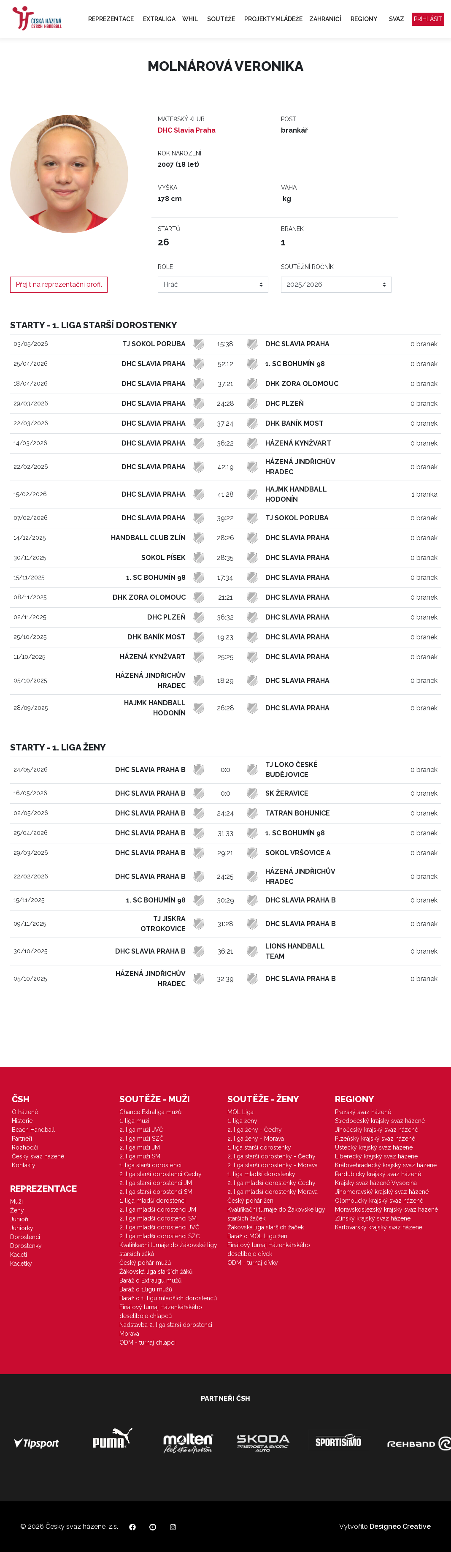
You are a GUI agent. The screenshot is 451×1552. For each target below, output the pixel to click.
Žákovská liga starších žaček (265, 1227)
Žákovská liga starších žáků (155, 1271)
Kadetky (21, 1263)
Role (165, 267)
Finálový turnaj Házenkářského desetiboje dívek (268, 1249)
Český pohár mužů (145, 1262)
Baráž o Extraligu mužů (150, 1280)
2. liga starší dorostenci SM (155, 1191)
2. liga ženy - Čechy (254, 1129)
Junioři (19, 1219)
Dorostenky (26, 1245)
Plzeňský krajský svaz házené (375, 1138)
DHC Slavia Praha (187, 130)
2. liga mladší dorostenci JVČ (159, 1227)
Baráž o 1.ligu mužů (145, 1289)
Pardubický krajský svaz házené (378, 1174)
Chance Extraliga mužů (150, 1112)
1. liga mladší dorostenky (261, 1174)
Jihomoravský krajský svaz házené (382, 1191)
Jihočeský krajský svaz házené (376, 1129)
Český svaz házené (38, 1156)
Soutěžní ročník (307, 267)
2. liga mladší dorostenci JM (157, 1209)
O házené (25, 1112)
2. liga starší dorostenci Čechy (160, 1174)
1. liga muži (134, 1120)
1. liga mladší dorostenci (152, 1200)
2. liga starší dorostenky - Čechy (271, 1156)
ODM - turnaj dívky (252, 1262)
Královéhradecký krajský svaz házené (386, 1165)
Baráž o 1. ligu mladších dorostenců (168, 1298)
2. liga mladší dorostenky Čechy (271, 1183)
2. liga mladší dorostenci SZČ (159, 1236)
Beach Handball (33, 1129)
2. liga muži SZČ (141, 1138)
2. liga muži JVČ (141, 1129)
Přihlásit (428, 19)
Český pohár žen (250, 1200)
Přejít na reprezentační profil (59, 284)
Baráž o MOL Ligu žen (257, 1236)
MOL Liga (240, 1112)
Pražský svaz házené (363, 1112)
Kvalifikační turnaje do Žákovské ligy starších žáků (168, 1249)
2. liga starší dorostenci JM (155, 1183)
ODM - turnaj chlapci (147, 1342)
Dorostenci (25, 1237)
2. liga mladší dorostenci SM (158, 1218)
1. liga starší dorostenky (259, 1147)
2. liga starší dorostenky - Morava (272, 1165)
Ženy (17, 1210)
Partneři (22, 1138)
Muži (16, 1201)
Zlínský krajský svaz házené (372, 1218)
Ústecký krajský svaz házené (374, 1147)
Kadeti (18, 1254)
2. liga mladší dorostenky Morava (272, 1191)
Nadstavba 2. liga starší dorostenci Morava (165, 1329)
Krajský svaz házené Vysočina (376, 1183)
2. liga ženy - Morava (255, 1138)
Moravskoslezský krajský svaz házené (386, 1209)
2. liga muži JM (139, 1147)
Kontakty (23, 1165)
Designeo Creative (400, 1526)
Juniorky (21, 1228)
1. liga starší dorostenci (150, 1165)
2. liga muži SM (139, 1156)
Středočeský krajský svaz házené (380, 1120)
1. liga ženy (242, 1120)
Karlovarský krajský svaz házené (378, 1227)
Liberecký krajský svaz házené (376, 1156)
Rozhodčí (25, 1147)
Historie (22, 1120)
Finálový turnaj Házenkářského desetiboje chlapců (160, 1311)
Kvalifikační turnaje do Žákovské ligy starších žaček (276, 1214)
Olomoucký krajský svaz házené (379, 1200)
